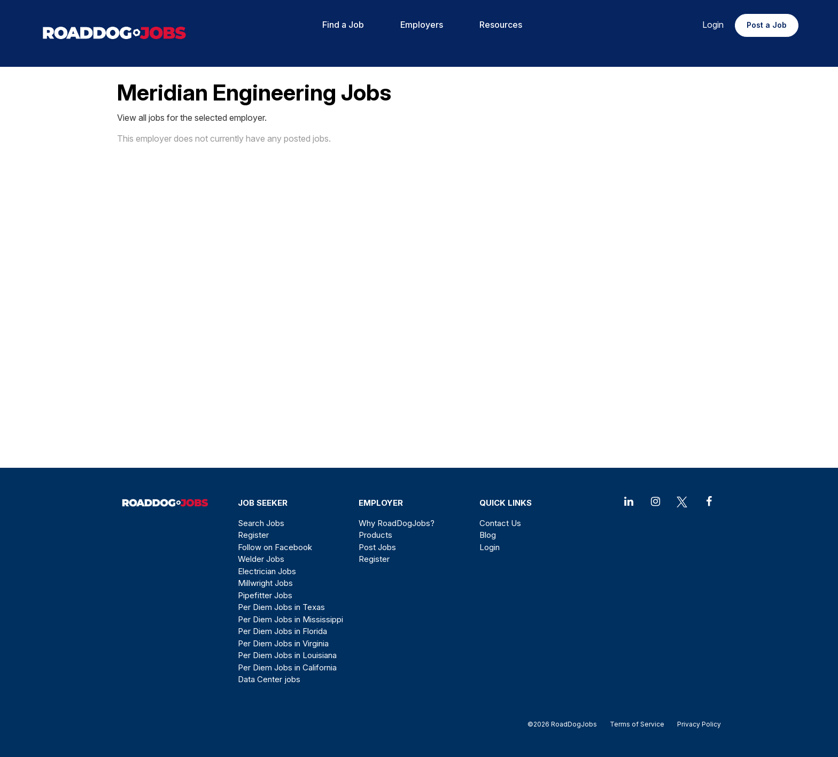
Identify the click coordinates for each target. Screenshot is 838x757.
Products (375, 535)
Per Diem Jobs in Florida (282, 631)
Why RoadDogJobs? (396, 523)
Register (253, 535)
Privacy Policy (696, 724)
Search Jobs (261, 523)
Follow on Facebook (275, 547)
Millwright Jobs (265, 583)
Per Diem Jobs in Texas (281, 607)
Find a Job (343, 24)
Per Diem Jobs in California (287, 667)
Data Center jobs (269, 679)
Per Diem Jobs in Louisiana (287, 655)
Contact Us (500, 523)
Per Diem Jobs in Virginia (283, 643)
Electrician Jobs (267, 571)
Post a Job (767, 24)
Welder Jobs (261, 559)
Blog (487, 535)
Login (713, 24)
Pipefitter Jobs (265, 595)
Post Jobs (377, 547)
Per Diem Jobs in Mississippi (290, 619)
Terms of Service (637, 724)
